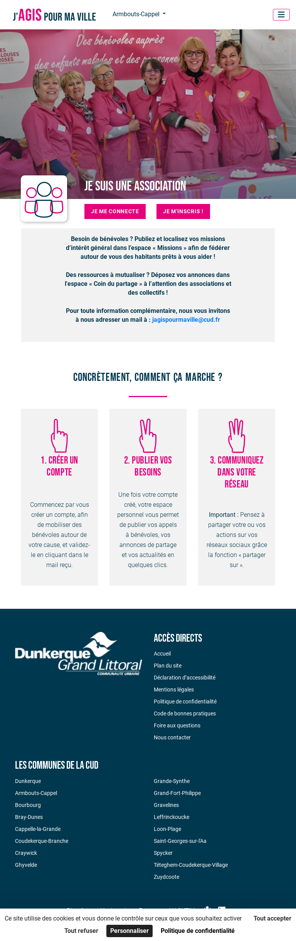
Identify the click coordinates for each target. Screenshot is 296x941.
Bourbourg (28, 805)
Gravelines (166, 805)
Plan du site (168, 665)
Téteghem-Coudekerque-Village (191, 865)
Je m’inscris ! (183, 211)
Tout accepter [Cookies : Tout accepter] (272, 918)
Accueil (162, 654)
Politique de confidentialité (185, 701)
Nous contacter (172, 737)
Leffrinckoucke (171, 817)
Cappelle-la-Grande (38, 829)
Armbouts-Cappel (36, 793)
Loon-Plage (167, 829)
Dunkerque (28, 781)
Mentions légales (174, 689)
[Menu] (281, 14)
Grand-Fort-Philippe (177, 793)
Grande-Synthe (172, 781)
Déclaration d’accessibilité (184, 677)
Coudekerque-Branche (41, 841)
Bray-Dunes (29, 817)
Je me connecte (115, 211)
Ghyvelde (26, 865)
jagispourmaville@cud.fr (186, 319)
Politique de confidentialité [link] (198, 930)
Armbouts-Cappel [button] (137, 14)
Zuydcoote (166, 877)
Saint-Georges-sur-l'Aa (180, 841)
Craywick (26, 853)
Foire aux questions (177, 725)
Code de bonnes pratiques (185, 713)
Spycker (163, 853)
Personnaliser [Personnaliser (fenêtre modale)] (129, 930)
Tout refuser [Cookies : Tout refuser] (81, 930)
